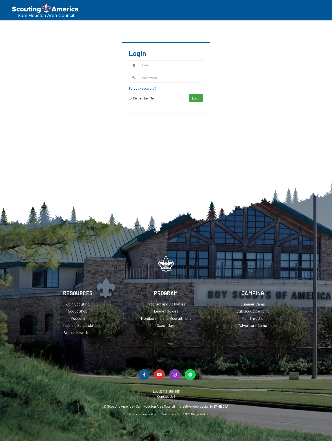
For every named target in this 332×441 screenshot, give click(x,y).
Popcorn (78, 318)
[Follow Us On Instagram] (174, 374)
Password (134, 78)
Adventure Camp (252, 325)
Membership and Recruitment (166, 318)
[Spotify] (190, 374)
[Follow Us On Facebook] (144, 374)
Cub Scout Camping (252, 311)
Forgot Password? (142, 88)
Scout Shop (77, 311)
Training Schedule (78, 325)
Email (134, 65)
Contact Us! (166, 396)
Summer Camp (252, 304)
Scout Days (166, 325)
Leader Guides (166, 311)
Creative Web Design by (204, 406)
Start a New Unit (78, 332)
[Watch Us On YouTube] (159, 374)
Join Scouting (77, 304)
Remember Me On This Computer (143, 98)
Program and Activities (166, 304)
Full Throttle (252, 318)
